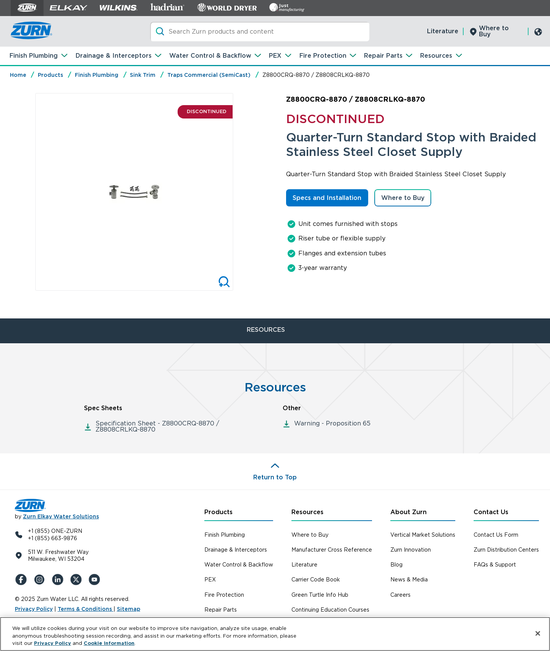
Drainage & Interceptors (114, 55)
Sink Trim (142, 75)
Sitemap (128, 609)
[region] (275, 634)
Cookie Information (109, 643)
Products (50, 75)
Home (18, 75)
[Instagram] (41, 579)
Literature (442, 31)
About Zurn (408, 512)
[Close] (537, 633)
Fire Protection (322, 55)
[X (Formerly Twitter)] (77, 579)
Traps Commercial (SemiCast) (209, 75)
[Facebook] (22, 579)
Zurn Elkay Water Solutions (61, 516)
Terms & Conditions (85, 609)
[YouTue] (96, 579)
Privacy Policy (34, 609)
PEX (275, 55)
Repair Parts (383, 55)
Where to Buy (494, 31)
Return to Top (275, 477)
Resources (436, 55)
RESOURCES (266, 329)
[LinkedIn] (59, 579)
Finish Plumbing (34, 55)
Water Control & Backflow (210, 55)
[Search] (260, 31)
